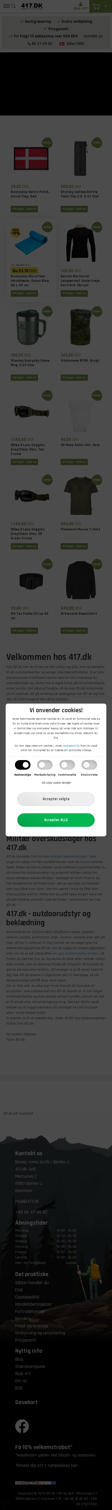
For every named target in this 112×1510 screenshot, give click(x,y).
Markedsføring (45, 775)
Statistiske (89, 775)
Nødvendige (22, 775)
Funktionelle (67, 775)
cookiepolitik (71, 746)
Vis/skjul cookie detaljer (56, 783)
